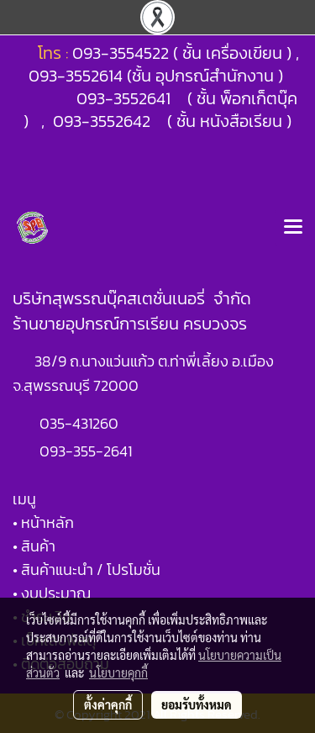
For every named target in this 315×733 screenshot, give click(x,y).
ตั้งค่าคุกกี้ (108, 704)
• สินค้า (34, 546)
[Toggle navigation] (293, 227)
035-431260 (80, 423)
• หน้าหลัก (43, 522)
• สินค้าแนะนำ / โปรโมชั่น (86, 569)
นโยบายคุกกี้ (118, 672)
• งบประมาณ (52, 593)
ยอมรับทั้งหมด (196, 704)
